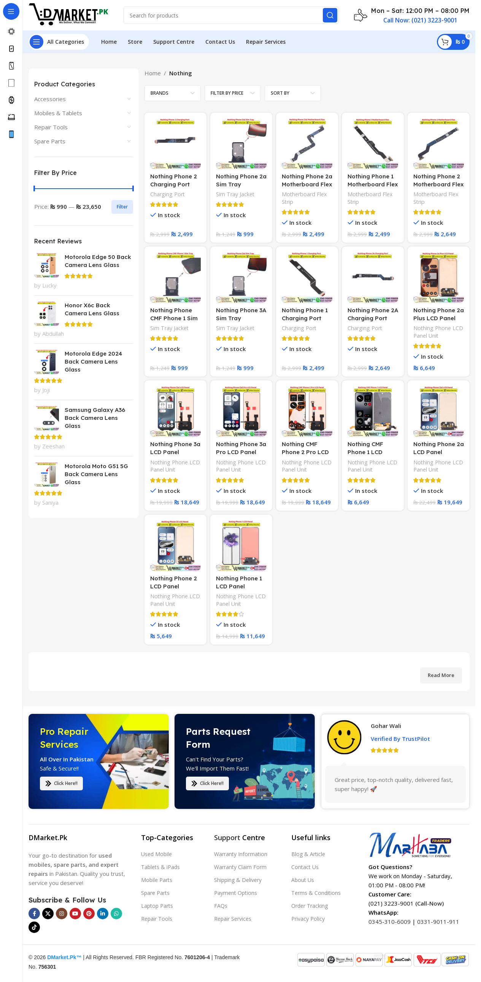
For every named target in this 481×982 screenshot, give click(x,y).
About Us (302, 879)
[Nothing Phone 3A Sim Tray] (241, 277)
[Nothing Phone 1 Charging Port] (307, 277)
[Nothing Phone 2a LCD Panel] (438, 411)
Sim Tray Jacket (235, 194)
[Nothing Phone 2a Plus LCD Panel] (438, 277)
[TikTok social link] (34, 927)
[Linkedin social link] (102, 913)
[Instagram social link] (61, 913)
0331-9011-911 (438, 921)
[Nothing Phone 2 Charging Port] (175, 143)
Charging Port (167, 194)
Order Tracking (309, 905)
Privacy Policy (308, 918)
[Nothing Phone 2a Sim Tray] (241, 143)
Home (152, 73)
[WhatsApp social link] (116, 913)
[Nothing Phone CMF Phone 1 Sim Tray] (175, 277)
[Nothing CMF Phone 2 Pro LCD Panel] (307, 411)
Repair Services (232, 918)
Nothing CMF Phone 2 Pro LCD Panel (305, 452)
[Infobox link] (412, 15)
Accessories (50, 99)
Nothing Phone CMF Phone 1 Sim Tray (174, 318)
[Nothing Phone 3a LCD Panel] (175, 411)
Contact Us (305, 867)
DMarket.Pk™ (64, 957)
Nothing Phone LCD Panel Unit (438, 331)
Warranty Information (240, 854)
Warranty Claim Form (240, 867)
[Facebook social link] (34, 913)
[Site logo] (68, 14)
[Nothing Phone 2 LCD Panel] (175, 545)
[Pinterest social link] (89, 913)
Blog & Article (308, 854)
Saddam (382, 760)
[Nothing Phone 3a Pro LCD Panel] (241, 411)
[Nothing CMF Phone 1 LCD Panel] (373, 411)
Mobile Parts (156, 879)
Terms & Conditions (316, 892)
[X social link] (48, 913)
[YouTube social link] (75, 913)
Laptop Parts (157, 905)
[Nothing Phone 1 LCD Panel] (241, 545)
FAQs (220, 905)
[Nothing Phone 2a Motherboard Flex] (307, 143)
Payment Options (235, 892)
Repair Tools (51, 127)
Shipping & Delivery (238, 879)
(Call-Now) (429, 903)
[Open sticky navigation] (59, 41)
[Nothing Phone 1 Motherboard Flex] (373, 143)
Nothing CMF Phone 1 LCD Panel (365, 452)
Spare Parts (49, 141)
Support (227, 837)
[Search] (231, 15)
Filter (122, 206)
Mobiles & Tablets (58, 113)
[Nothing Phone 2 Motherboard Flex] (438, 143)
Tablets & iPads (160, 867)
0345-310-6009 (389, 921)
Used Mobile (156, 854)
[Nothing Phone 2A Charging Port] (373, 277)
